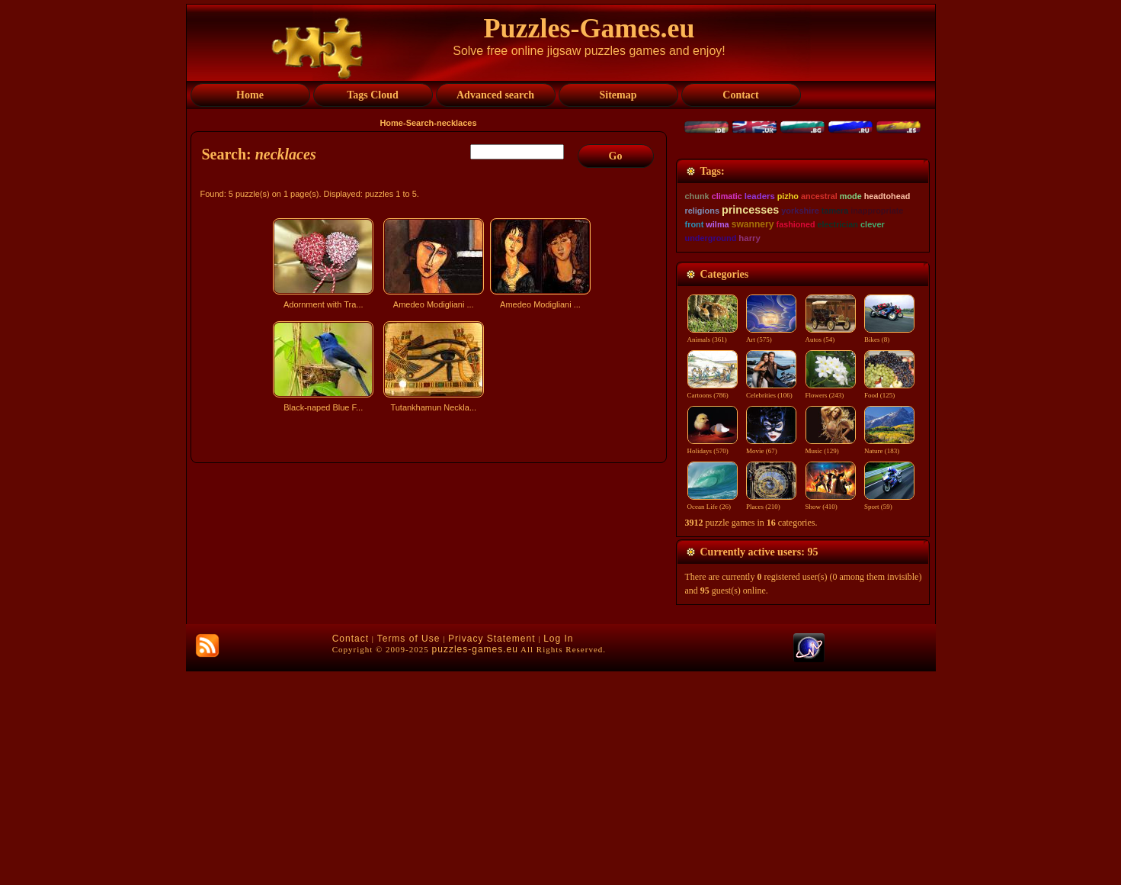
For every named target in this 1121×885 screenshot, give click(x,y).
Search (420, 122)
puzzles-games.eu (475, 863)
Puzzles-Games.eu (589, 28)
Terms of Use (408, 852)
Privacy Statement (491, 852)
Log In (558, 852)
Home (391, 122)
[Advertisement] (430, 551)
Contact (350, 852)
